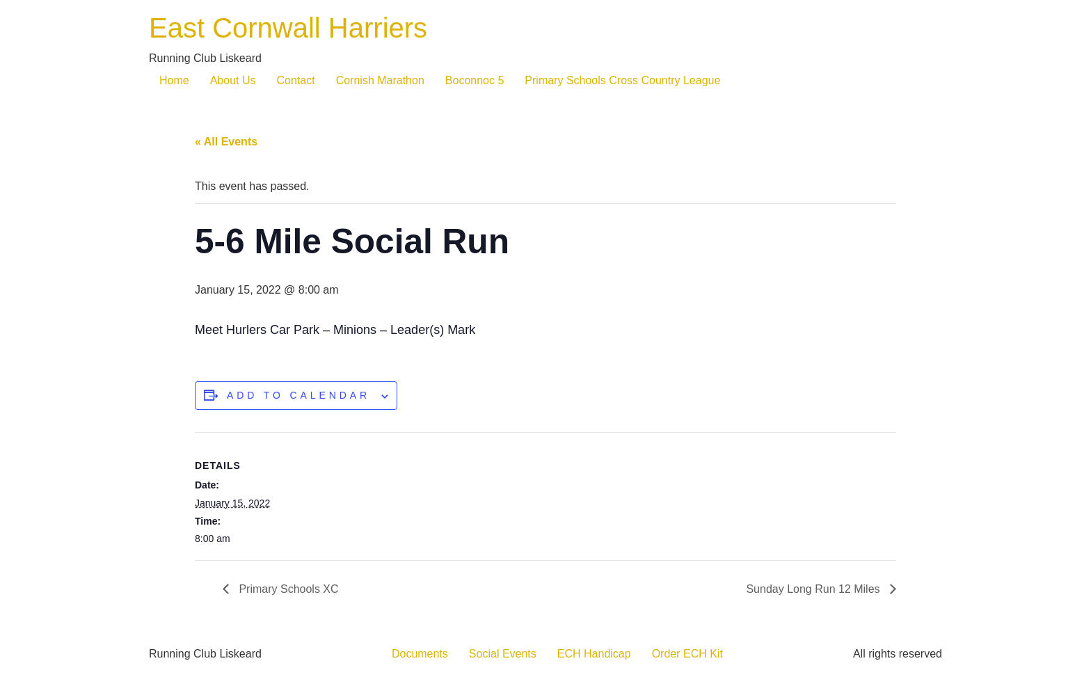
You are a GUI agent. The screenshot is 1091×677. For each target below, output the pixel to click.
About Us (233, 80)
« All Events (226, 142)
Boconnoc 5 (474, 80)
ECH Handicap (594, 654)
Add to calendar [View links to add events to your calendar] (298, 395)
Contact (296, 80)
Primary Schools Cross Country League (622, 80)
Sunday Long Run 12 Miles (814, 589)
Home (174, 80)
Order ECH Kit (687, 654)
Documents (420, 654)
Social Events (502, 654)
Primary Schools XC (287, 589)
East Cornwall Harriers (288, 28)
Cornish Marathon (380, 80)
